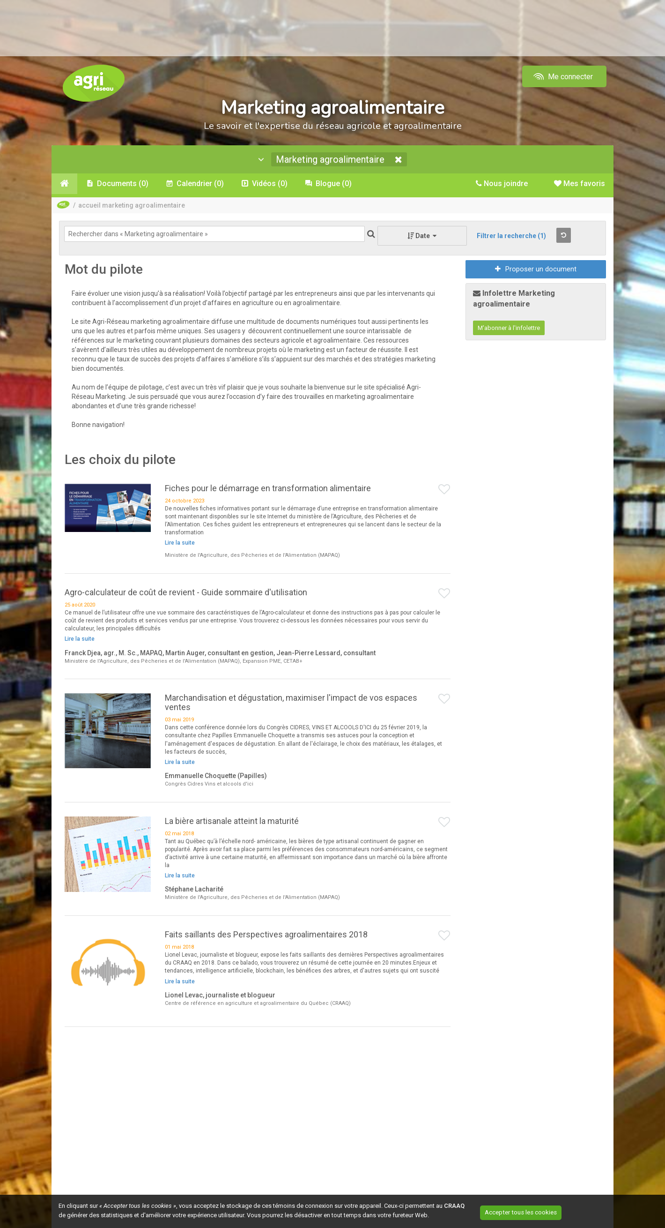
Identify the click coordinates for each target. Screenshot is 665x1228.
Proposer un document (535, 270)
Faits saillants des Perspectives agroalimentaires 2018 (266, 936)
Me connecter (562, 76)
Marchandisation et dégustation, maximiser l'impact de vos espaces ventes (291, 703)
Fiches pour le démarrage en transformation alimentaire (268, 489)
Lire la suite (180, 544)
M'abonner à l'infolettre (509, 329)
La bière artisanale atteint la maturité (232, 822)
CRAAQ (454, 1205)
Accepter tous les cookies (531, 1211)
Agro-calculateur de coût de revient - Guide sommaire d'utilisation (186, 594)
